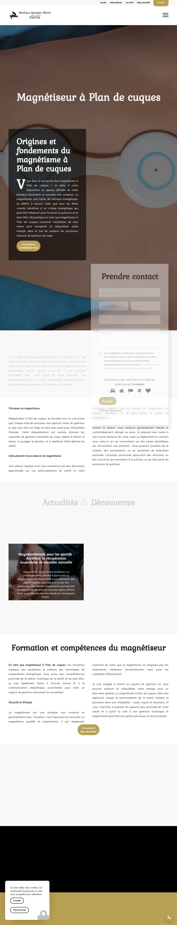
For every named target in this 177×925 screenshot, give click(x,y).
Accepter (17, 900)
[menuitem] (103, 2)
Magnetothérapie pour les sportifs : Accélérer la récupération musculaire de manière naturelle (46, 558)
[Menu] (165, 15)
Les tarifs (130, 2)
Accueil (103, 2)
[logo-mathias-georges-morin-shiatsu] (30, 15)
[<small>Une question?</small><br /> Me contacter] (88, 729)
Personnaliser (19, 910)
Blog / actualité (143, 2)
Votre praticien (116, 2)
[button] (169, 917)
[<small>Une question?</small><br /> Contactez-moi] (28, 247)
